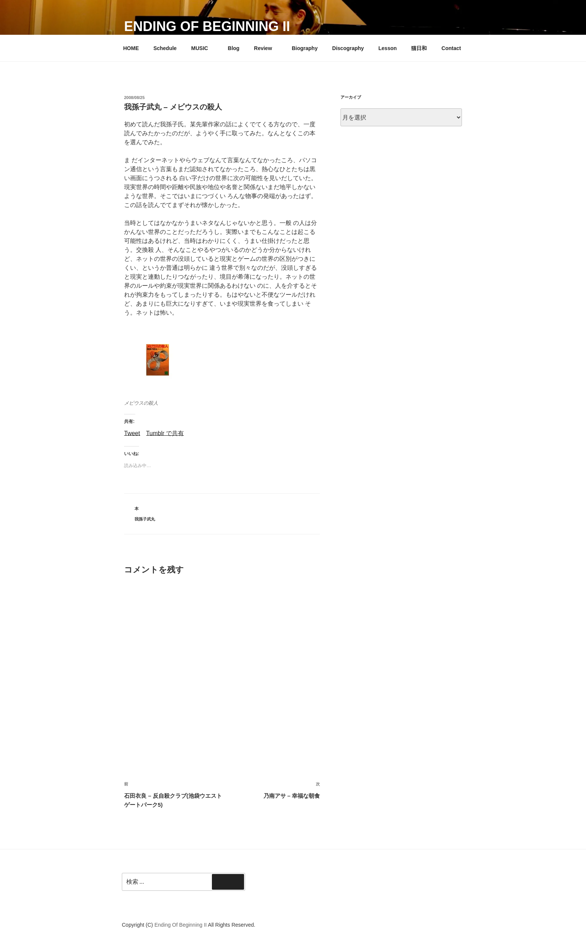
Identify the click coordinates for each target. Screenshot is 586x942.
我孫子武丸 (145, 519)
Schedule (164, 48)
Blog (234, 48)
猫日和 (419, 48)
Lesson (388, 48)
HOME (131, 48)
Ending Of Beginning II (207, 26)
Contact (451, 48)
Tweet (132, 433)
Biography (305, 48)
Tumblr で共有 (165, 433)
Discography (348, 48)
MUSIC (203, 48)
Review (266, 48)
